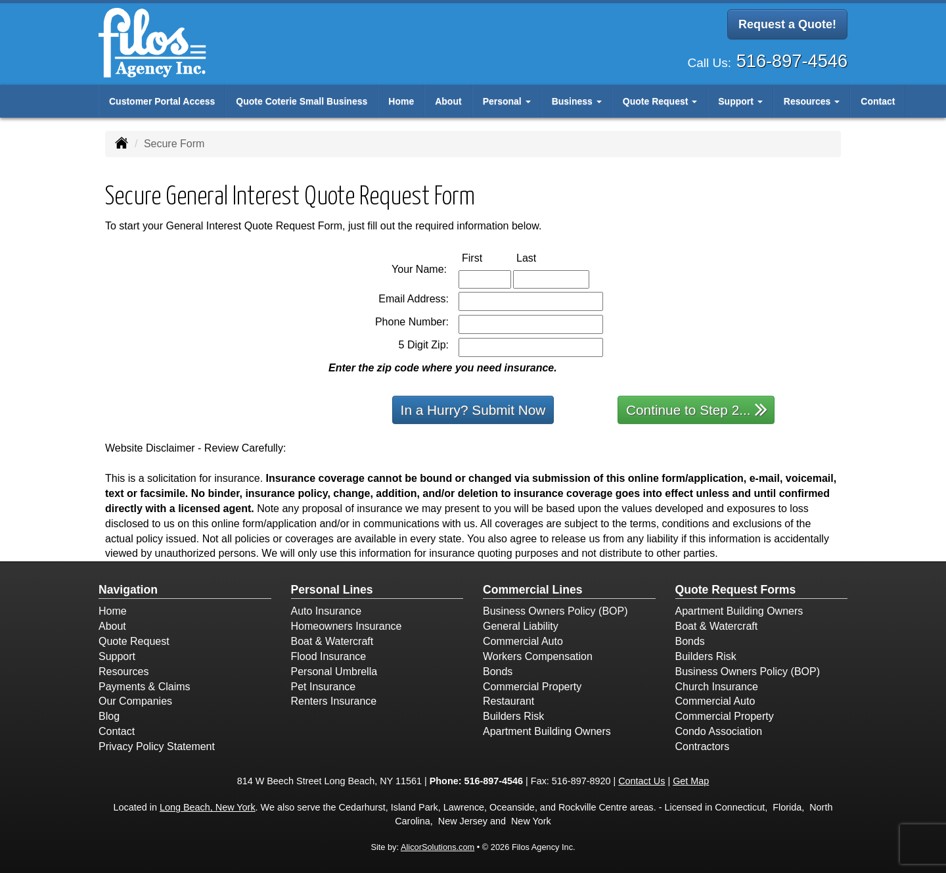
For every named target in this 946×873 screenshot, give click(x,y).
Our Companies (135, 701)
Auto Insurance (326, 611)
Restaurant (508, 701)
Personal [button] (507, 101)
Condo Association (719, 731)
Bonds (497, 671)
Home (401, 101)
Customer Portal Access (162, 101)
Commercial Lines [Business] (533, 589)
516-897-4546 (791, 59)
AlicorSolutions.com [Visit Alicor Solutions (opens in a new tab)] (437, 847)
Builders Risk (513, 716)
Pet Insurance (323, 686)
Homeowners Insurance (346, 626)
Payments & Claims (145, 686)
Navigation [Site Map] (128, 589)
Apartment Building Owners (547, 731)
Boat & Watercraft (332, 641)
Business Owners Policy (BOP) (555, 611)
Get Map (691, 781)
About (448, 101)
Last (540, 257)
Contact (878, 101)
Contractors (702, 746)
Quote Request (134, 641)
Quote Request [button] (660, 101)
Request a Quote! (787, 25)
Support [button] (740, 101)
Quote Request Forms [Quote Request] (735, 589)
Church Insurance (716, 686)
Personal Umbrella (334, 671)
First (486, 257)
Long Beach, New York (208, 807)
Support (117, 656)
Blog (109, 716)
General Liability (520, 626)
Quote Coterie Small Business (301, 101)
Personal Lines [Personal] (332, 589)
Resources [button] (812, 101)
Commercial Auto (523, 641)
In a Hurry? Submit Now (473, 409)
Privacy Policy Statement (157, 746)
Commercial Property (532, 686)
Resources (123, 671)
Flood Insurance (329, 656)
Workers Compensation (538, 656)
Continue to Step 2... (696, 409)
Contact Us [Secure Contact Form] (641, 781)
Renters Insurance (334, 701)
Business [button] (577, 101)
